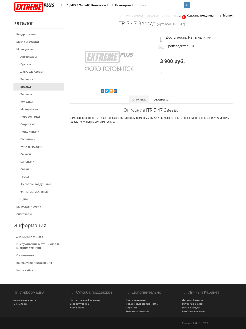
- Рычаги (23, 154)
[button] (196, 15)
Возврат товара (79, 303)
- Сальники (25, 161)
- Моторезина (27, 109)
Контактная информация (34, 263)
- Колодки (24, 101)
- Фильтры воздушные (33, 184)
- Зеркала (24, 94)
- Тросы (22, 176)
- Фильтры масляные (32, 191)
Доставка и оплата (29, 236)
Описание (139, 99)
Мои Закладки (191, 307)
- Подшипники (27, 131)
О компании (25, 255)
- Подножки (25, 124)
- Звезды (23, 86)
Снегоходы (24, 214)
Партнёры (132, 307)
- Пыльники (25, 139)
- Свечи (22, 169)
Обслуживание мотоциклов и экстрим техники (37, 246)
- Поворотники (28, 116)
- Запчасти (24, 79)
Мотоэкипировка (28, 206)
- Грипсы (23, 64)
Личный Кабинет (192, 300)
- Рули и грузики (29, 146)
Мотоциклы (24, 49)
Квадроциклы (26, 34)
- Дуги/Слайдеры (29, 71)
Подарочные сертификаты (142, 303)
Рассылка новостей (193, 311)
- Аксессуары (26, 56)
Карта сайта (24, 270)
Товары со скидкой (137, 311)
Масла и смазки (27, 41)
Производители (136, 300)
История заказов (192, 303)
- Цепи (22, 199)
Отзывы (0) (161, 99)
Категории (122, 5)
